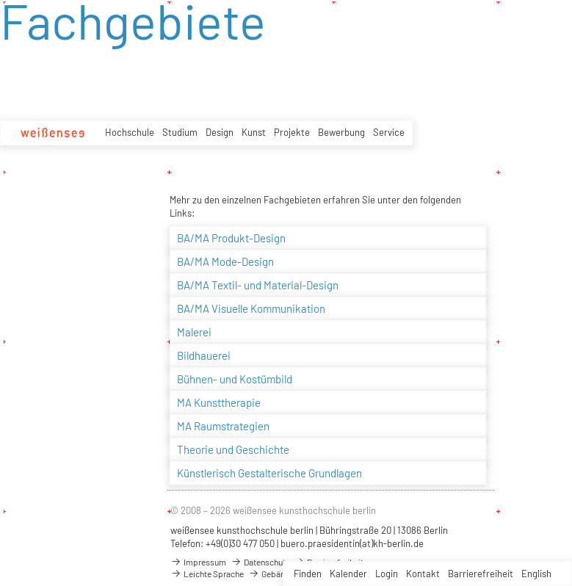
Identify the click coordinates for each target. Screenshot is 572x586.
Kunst (254, 132)
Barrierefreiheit (480, 573)
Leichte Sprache (207, 573)
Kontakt (423, 573)
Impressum (198, 562)
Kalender (348, 573)
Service (389, 132)
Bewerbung (341, 132)
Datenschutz (260, 562)
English (536, 573)
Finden (308, 573)
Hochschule (129, 132)
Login (386, 573)
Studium (180, 132)
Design (219, 132)
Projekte (292, 132)
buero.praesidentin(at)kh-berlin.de (352, 543)
